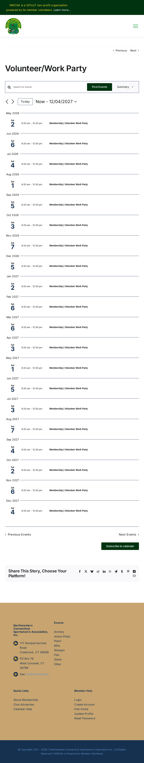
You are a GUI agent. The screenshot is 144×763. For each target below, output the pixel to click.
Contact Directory (37, 674)
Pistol (57, 641)
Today (25, 101)
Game (58, 659)
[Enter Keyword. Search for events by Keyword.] (50, 87)
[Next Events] (13, 102)
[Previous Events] (7, 102)
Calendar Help (22, 709)
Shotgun (59, 650)
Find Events (99, 87)
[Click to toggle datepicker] (57, 102)
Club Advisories (23, 704)
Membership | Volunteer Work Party (68, 123)
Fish (56, 655)
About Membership (25, 699)
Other (57, 664)
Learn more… (62, 10)
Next (133, 50)
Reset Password (84, 718)
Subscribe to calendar (120, 546)
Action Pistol (62, 636)
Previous (121, 50)
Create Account (84, 704)
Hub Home (81, 709)
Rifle (57, 645)
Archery (59, 631)
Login (77, 699)
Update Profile (83, 713)
